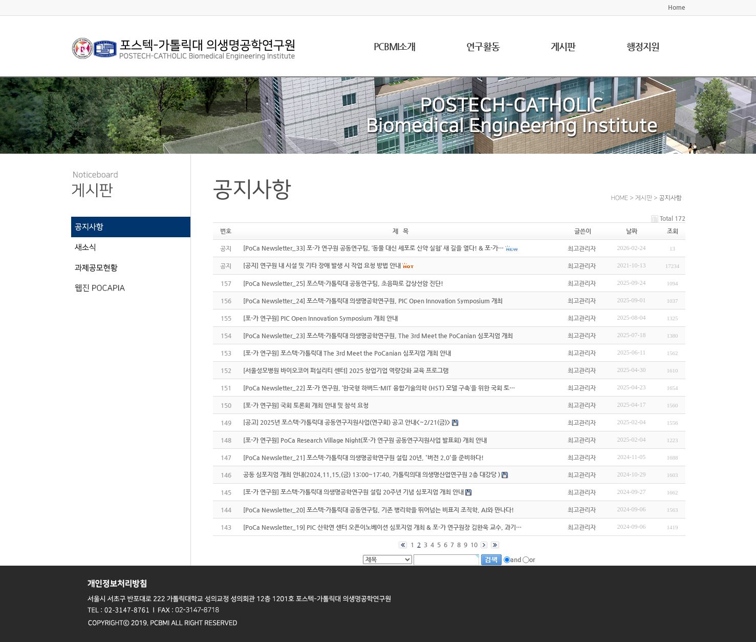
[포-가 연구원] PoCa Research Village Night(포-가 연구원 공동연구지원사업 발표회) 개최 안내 (365, 440)
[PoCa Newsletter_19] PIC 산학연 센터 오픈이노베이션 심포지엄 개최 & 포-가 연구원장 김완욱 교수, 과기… (382, 527)
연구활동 (482, 46)
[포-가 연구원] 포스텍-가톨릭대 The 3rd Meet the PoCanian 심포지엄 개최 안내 (347, 353)
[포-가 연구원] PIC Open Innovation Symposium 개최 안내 (320, 318)
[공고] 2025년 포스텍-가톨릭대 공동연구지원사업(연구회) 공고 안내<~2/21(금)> (346, 422)
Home (676, 7)
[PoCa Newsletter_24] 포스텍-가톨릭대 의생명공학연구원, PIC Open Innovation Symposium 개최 (373, 300)
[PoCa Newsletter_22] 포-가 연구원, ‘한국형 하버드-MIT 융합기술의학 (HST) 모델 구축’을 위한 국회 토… (379, 387)
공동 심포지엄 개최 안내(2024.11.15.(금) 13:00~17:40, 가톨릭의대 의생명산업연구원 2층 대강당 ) (371, 474)
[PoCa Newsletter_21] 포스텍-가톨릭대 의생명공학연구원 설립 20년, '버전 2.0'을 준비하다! (363, 457)
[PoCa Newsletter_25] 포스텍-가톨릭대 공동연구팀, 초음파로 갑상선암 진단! (343, 283)
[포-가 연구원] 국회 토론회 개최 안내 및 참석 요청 (306, 405)
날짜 (631, 231)
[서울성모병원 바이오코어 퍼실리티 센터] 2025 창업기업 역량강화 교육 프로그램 (345, 370)
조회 (672, 231)
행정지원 (643, 46)
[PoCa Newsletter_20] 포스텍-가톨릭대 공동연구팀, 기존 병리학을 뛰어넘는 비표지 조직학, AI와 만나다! (378, 509)
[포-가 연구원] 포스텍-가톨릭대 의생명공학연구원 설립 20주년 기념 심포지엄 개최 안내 (353, 491)
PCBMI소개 (395, 46)
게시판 (563, 46)
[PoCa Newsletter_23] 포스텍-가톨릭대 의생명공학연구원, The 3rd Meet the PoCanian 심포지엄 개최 (378, 335)
